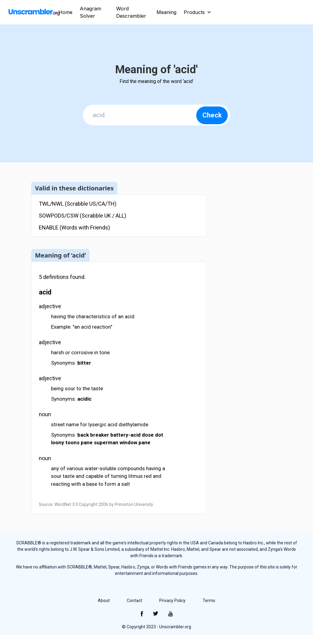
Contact (134, 600)
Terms (209, 600)
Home (65, 12)
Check (212, 115)
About (104, 600)
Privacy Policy (172, 600)
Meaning (166, 12)
